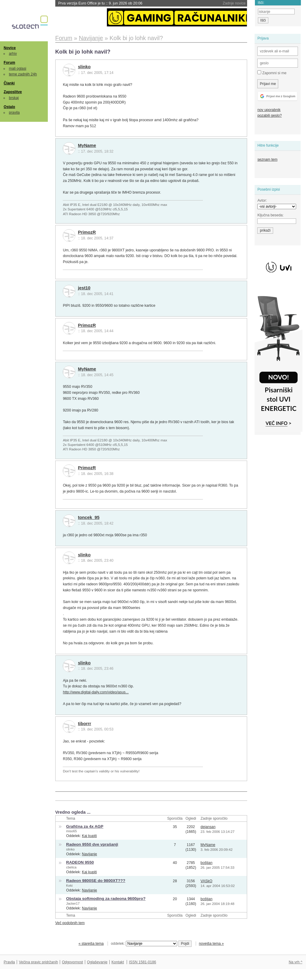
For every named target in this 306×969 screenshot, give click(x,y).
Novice (10, 48)
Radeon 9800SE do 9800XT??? (95, 880)
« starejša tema (91, 943)
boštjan (206, 863)
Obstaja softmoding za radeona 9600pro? (106, 898)
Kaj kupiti (89, 836)
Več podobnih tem (70, 923)
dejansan (208, 827)
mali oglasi (17, 68)
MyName (87, 145)
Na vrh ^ (295, 962)
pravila (14, 112)
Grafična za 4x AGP (84, 826)
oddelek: (144, 943)
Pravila (9, 962)
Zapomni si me (271, 72)
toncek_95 (89, 517)
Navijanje (89, 854)
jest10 (84, 287)
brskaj (14, 98)
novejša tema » (211, 943)
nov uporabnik (268, 110)
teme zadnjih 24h (23, 74)
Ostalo (9, 107)
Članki (9, 83)
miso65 (71, 831)
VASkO (206, 881)
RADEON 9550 (80, 862)
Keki (69, 885)
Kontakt (117, 962)
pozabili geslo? (269, 115)
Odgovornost (72, 962)
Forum (9, 62)
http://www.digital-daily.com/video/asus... (95, 692)
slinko (84, 66)
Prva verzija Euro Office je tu (100, 3)
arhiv (13, 53)
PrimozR (87, 232)
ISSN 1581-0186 (142, 962)
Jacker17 (72, 903)
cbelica (71, 867)
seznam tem (267, 159)
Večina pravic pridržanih (38, 962)
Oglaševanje (97, 962)
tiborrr (84, 723)
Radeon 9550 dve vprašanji (92, 844)
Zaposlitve (13, 92)
